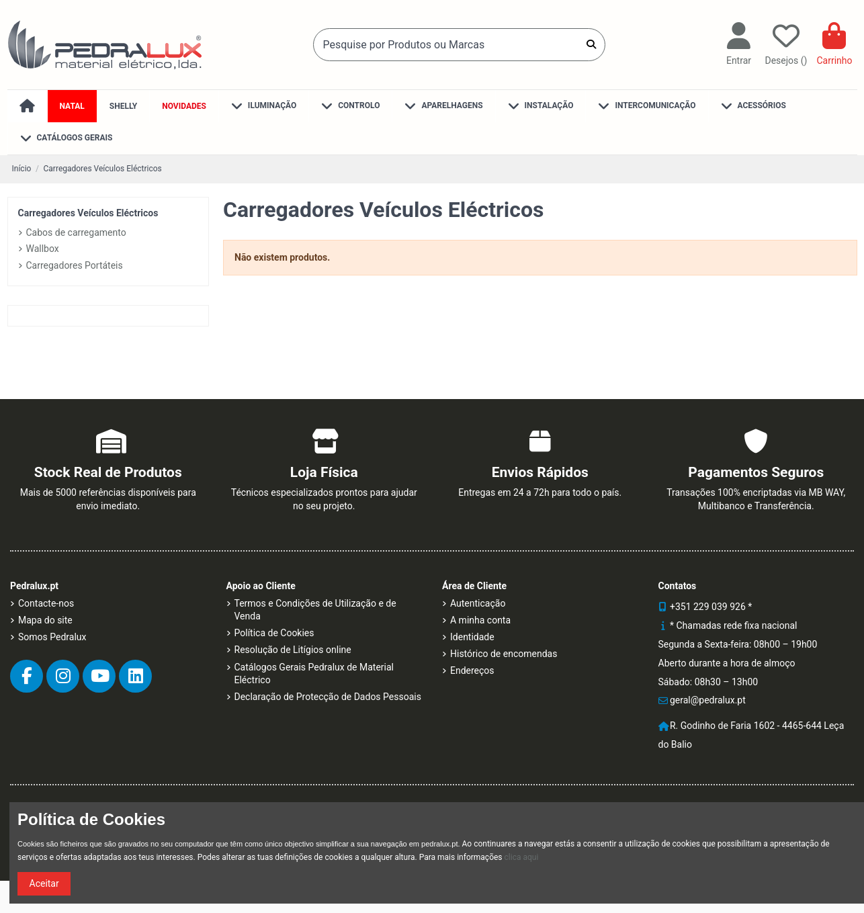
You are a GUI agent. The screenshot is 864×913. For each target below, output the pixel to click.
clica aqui (522, 857)
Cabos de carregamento (76, 232)
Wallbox (42, 248)
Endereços (472, 670)
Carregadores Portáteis (74, 265)
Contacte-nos (46, 603)
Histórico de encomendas (503, 653)
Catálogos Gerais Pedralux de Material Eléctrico (314, 674)
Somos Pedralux (52, 637)
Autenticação (477, 603)
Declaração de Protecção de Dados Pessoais (327, 696)
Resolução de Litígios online (292, 649)
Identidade (472, 637)
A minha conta (480, 620)
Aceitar (44, 883)
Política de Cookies (274, 632)
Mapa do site (45, 620)
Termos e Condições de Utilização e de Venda (315, 610)
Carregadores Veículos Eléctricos (88, 213)
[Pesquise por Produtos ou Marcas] (591, 44)
